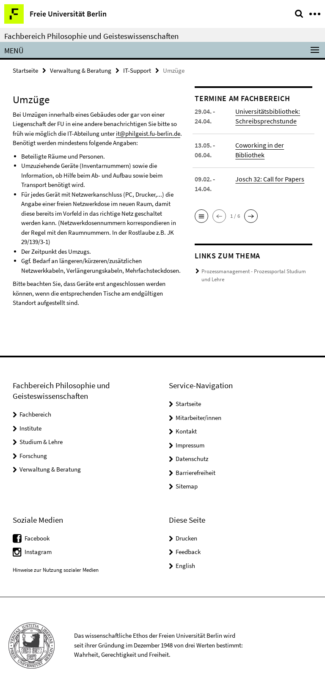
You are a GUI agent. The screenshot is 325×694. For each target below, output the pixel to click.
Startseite (25, 70)
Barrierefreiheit (195, 473)
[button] (201, 216)
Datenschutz (192, 459)
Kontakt (186, 431)
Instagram (38, 552)
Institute (30, 428)
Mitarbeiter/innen (198, 418)
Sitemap (187, 486)
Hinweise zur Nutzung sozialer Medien (56, 569)
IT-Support (137, 70)
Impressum (190, 445)
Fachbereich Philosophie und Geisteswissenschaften (91, 36)
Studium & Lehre (41, 442)
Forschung (33, 456)
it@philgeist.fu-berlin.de (148, 133)
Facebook (37, 538)
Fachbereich (35, 414)
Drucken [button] (186, 538)
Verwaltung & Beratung (80, 70)
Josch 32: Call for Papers (269, 179)
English (185, 566)
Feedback (188, 552)
